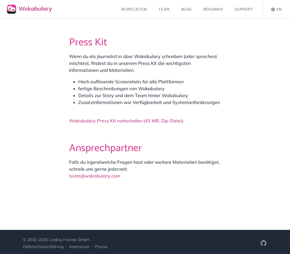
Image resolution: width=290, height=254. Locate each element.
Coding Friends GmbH (70, 239)
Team (164, 9)
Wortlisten (134, 9)
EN (276, 9)
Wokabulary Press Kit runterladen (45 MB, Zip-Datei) (126, 121)
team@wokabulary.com (94, 176)
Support (244, 9)
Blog (186, 9)
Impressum (80, 246)
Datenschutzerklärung (44, 246)
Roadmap (213, 9)
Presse (101, 246)
